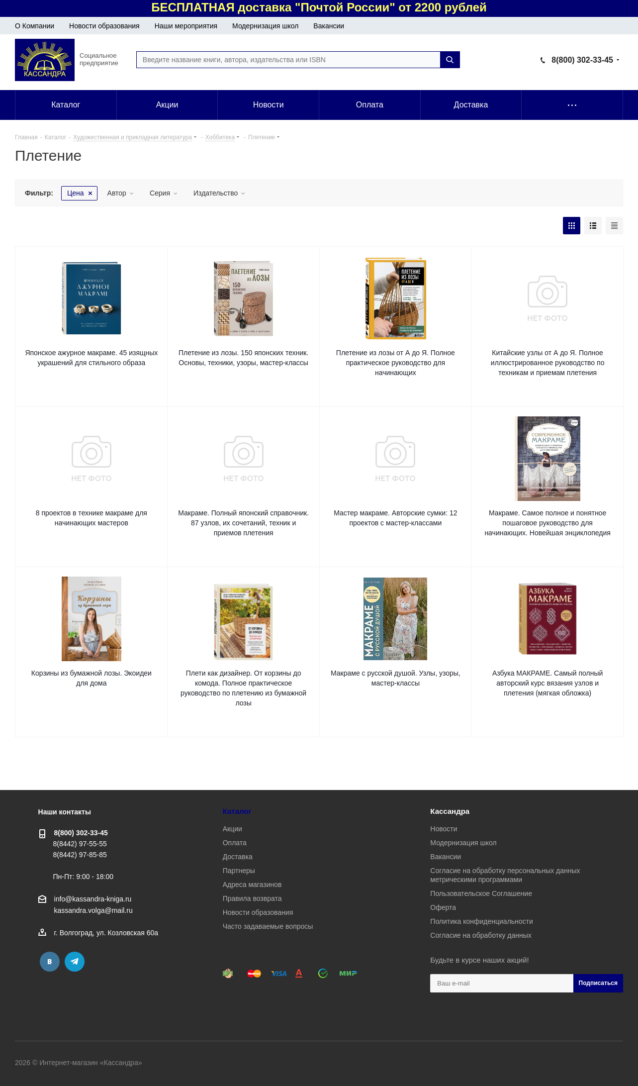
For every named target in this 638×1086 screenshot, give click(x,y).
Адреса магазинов (252, 885)
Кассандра (449, 811)
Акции (232, 829)
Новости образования (104, 26)
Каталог (237, 811)
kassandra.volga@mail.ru (93, 911)
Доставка (238, 857)
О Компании (34, 26)
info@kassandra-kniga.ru (93, 899)
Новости (443, 829)
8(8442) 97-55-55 (80, 844)
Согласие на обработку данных (481, 935)
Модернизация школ (265, 26)
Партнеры (239, 871)
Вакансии (328, 26)
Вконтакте (50, 962)
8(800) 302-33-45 (582, 60)
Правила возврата (252, 898)
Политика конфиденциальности (481, 921)
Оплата (235, 843)
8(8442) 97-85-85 (80, 855)
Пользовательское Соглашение (481, 893)
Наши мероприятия (186, 26)
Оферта (443, 907)
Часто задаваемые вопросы (268, 926)
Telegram (75, 962)
